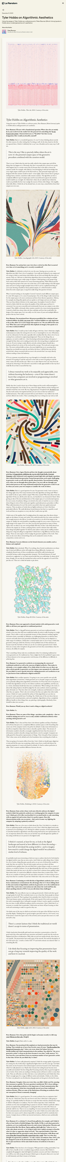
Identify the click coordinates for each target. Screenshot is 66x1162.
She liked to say (54, 389)
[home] (32, 3)
